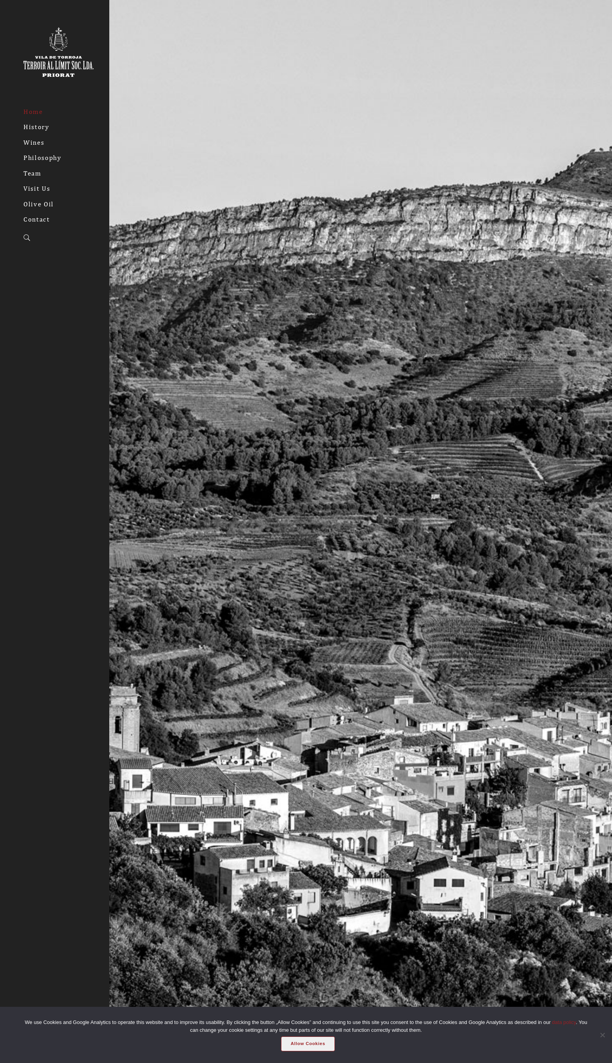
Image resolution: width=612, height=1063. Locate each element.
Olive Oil (38, 204)
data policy (564, 1022)
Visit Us (36, 188)
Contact (36, 219)
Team (32, 173)
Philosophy (42, 157)
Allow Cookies (308, 1043)
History (36, 127)
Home (33, 111)
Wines (33, 142)
